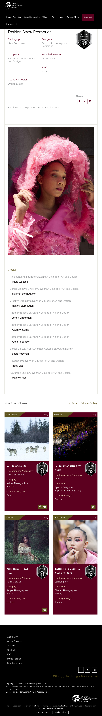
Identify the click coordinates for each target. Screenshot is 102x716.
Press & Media (73, 17)
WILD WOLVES (16, 466)
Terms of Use (73, 686)
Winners (45, 17)
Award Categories (32, 17)
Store (54, 17)
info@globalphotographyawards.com (75, 676)
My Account (11, 24)
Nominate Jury (14, 663)
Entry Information (13, 17)
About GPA (12, 637)
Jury (61, 17)
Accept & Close (42, 712)
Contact (11, 650)
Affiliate (10, 645)
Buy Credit (88, 17)
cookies (15, 689)
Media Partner (14, 659)
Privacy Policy (86, 686)
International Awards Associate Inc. (34, 692)
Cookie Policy (60, 712)
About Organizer (15, 641)
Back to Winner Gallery (83, 403)
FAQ (9, 654)
